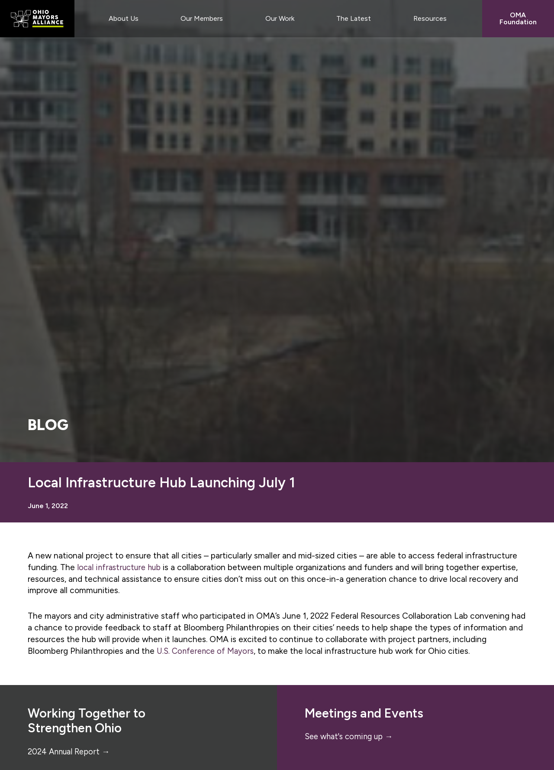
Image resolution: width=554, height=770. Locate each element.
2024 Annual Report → (70, 752)
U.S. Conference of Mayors (207, 651)
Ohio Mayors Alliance (37, 18)
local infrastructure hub (121, 567)
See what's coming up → (351, 736)
